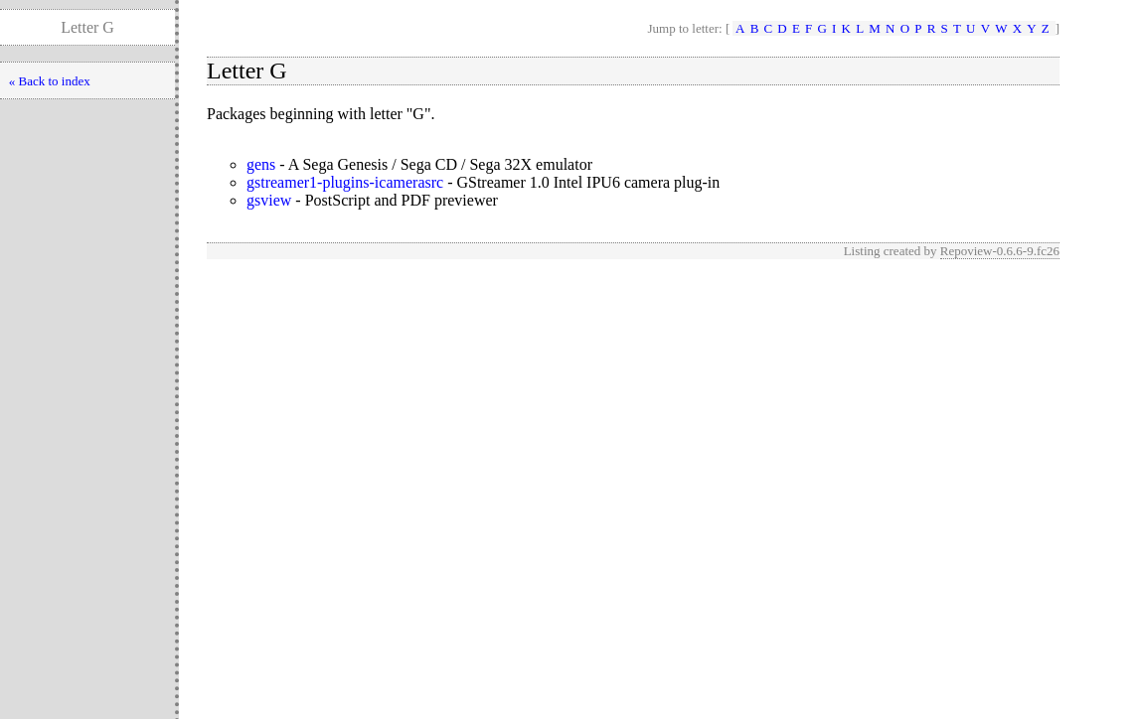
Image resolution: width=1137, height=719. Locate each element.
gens (260, 164)
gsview (268, 200)
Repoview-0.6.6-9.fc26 (999, 250)
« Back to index (49, 80)
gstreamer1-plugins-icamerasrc (344, 182)
